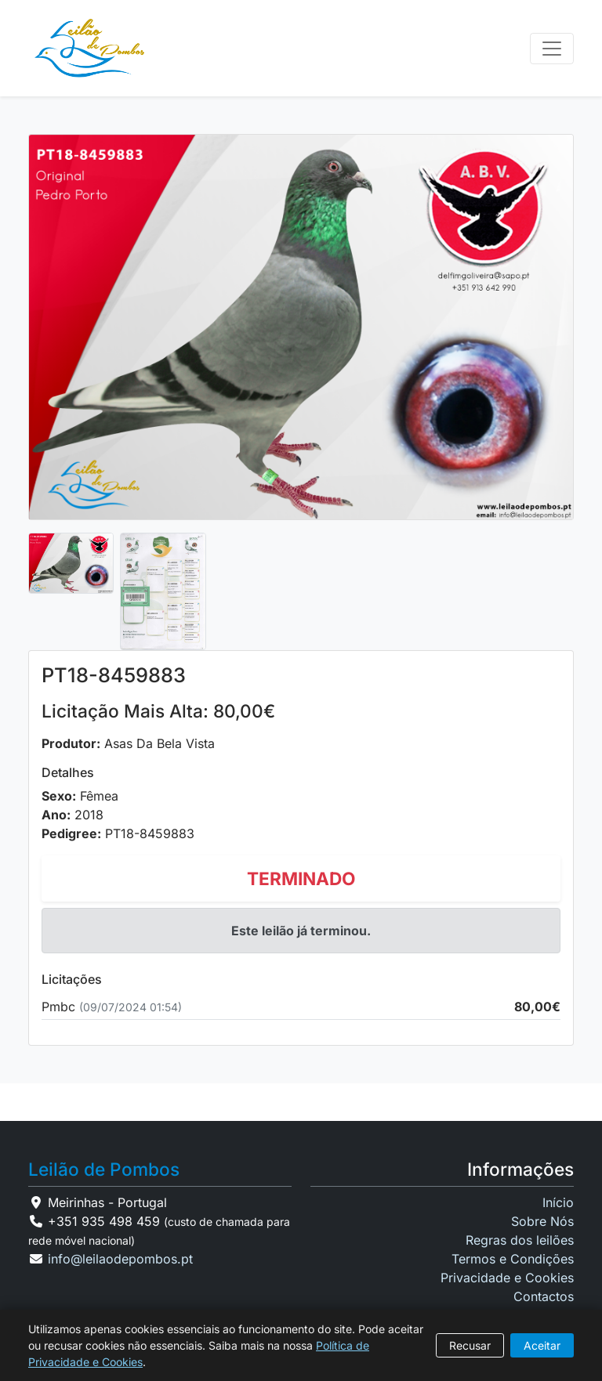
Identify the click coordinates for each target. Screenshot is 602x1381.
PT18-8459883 (149, 833)
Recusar (470, 1345)
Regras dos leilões (520, 1240)
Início (558, 1202)
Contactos (543, 1296)
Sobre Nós (542, 1221)
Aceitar (542, 1345)
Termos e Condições (513, 1259)
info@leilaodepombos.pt (120, 1259)
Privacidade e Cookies (507, 1277)
